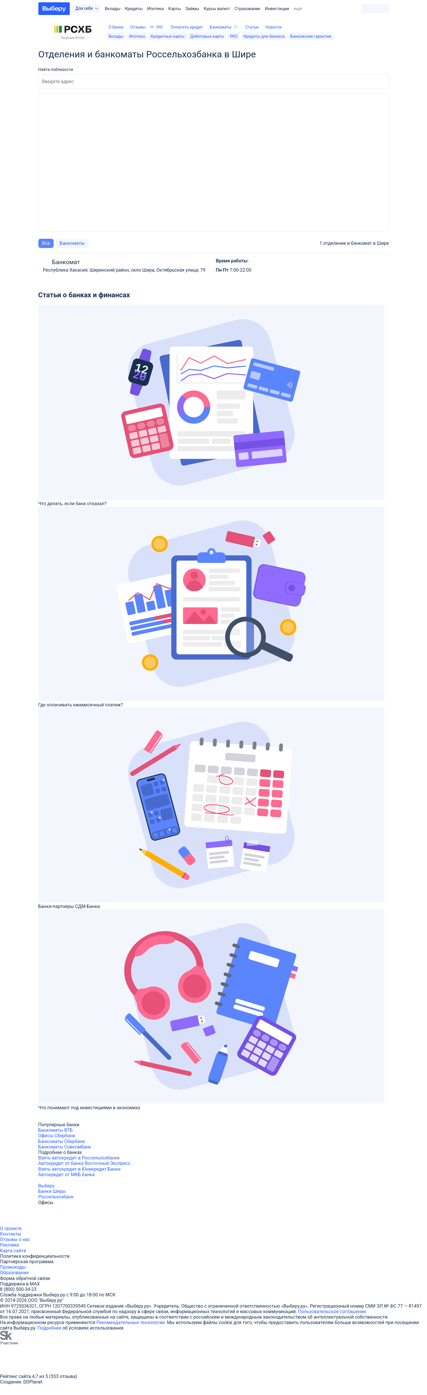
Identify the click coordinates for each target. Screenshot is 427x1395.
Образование (14, 1272)
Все (46, 243)
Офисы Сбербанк (57, 1135)
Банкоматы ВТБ (55, 1130)
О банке (116, 27)
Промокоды (13, 1267)
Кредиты (133, 8)
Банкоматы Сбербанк (61, 1141)
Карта (6, 1250)
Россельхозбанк (56, 1197)
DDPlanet (32, 1382)
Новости (273, 27)
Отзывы (147, 27)
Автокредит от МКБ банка (66, 1174)
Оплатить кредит (187, 27)
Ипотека (155, 8)
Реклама (9, 1245)
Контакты (10, 1234)
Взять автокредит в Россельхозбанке (79, 1158)
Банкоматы (224, 27)
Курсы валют (217, 8)
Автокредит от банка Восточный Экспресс (84, 1163)
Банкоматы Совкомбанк (64, 1147)
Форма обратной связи (25, 1278)
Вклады (113, 8)
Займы (192, 8)
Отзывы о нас (15, 1239)
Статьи (252, 27)
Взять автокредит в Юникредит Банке (79, 1169)
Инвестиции (277, 8)
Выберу (46, 1186)
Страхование (247, 8)
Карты (174, 8)
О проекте (11, 1228)
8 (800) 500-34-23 (18, 1289)
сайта (20, 1250)
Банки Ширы (52, 1191)
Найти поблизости (55, 69)
